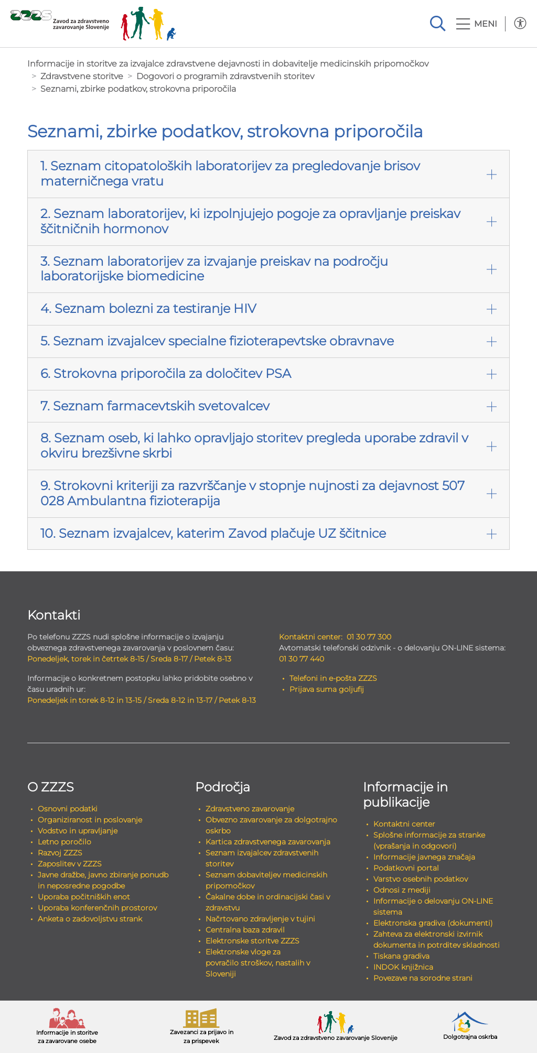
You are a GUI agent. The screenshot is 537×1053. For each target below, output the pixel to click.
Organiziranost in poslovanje (90, 819)
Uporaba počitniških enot (84, 897)
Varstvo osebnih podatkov (420, 879)
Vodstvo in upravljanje (77, 830)
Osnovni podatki (68, 808)
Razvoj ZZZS (60, 852)
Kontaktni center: (310, 637)
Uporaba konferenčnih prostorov (97, 908)
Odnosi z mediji (402, 890)
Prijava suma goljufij (326, 689)
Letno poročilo (64, 841)
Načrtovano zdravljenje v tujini (260, 919)
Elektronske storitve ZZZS (252, 941)
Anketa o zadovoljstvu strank (90, 919)
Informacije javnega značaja (424, 857)
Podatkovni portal (406, 868)
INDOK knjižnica (403, 967)
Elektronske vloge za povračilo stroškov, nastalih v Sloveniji (258, 963)
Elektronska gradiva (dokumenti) (433, 923)
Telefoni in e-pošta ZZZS (333, 678)
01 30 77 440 (301, 659)
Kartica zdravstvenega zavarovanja (268, 841)
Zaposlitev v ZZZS (70, 864)
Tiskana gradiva (401, 956)
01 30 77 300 (369, 637)
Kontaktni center (404, 824)
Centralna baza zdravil (245, 930)
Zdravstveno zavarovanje (250, 808)
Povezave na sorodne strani (422, 978)
